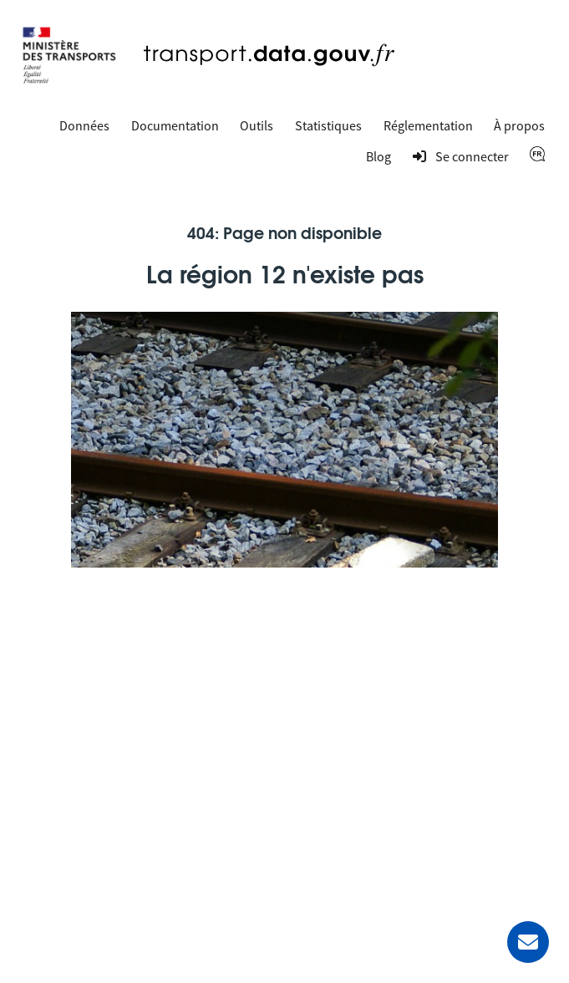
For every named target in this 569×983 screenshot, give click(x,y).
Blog (378, 156)
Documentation (175, 125)
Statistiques (328, 125)
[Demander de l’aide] (528, 942)
